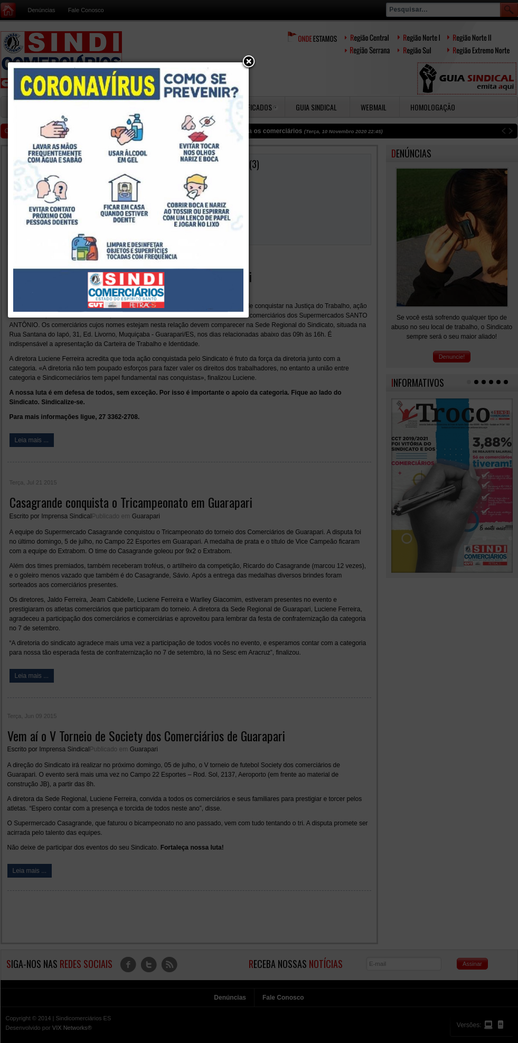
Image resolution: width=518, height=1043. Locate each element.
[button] (249, 62)
